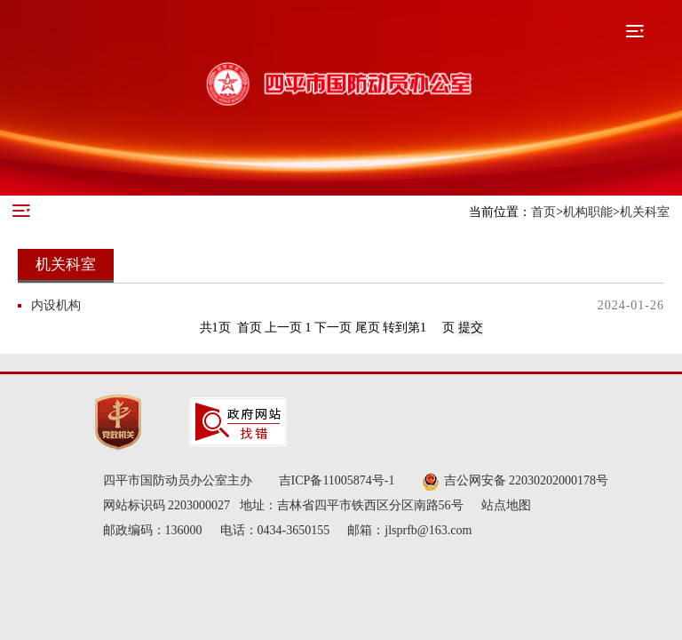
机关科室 (645, 212)
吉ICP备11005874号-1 (337, 480)
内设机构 (56, 305)
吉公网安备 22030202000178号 (515, 482)
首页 (543, 212)
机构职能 (588, 212)
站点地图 (506, 505)
